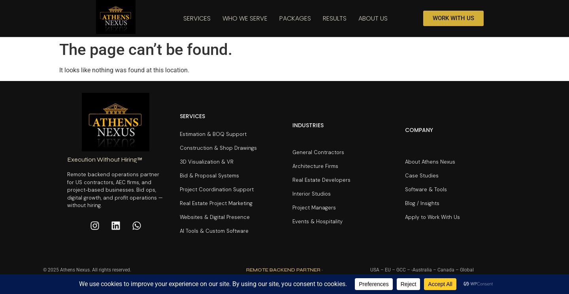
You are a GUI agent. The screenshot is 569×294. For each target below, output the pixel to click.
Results (335, 18)
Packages (295, 18)
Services (197, 18)
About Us (373, 18)
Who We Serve (245, 18)
